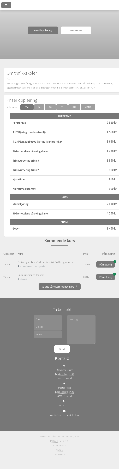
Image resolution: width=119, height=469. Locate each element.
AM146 (88, 107)
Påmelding (107, 263)
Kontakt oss (76, 30)
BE (62, 107)
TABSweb (54, 441)
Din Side (59, 450)
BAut (27, 107)
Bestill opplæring (43, 30)
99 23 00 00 (64, 405)
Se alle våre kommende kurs (59, 286)
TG (50, 107)
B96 (74, 107)
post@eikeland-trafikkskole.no (64, 415)
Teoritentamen (59, 445)
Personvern (60, 454)
